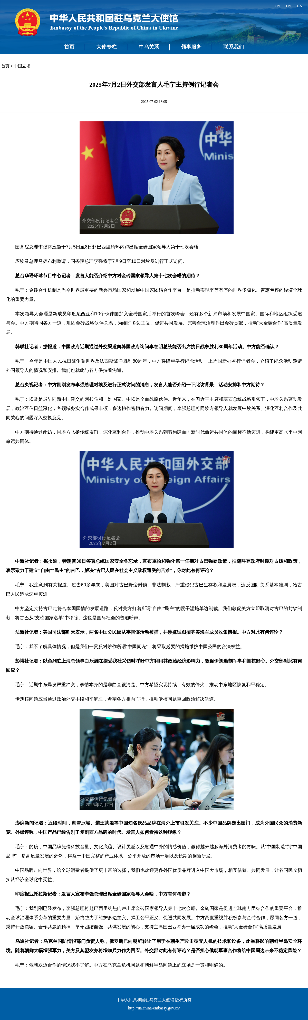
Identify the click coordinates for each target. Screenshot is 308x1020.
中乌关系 (149, 47)
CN (277, 6)
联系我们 (233, 47)
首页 (69, 47)
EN (288, 6)
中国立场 (22, 66)
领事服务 (191, 47)
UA (299, 6)
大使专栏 (106, 47)
